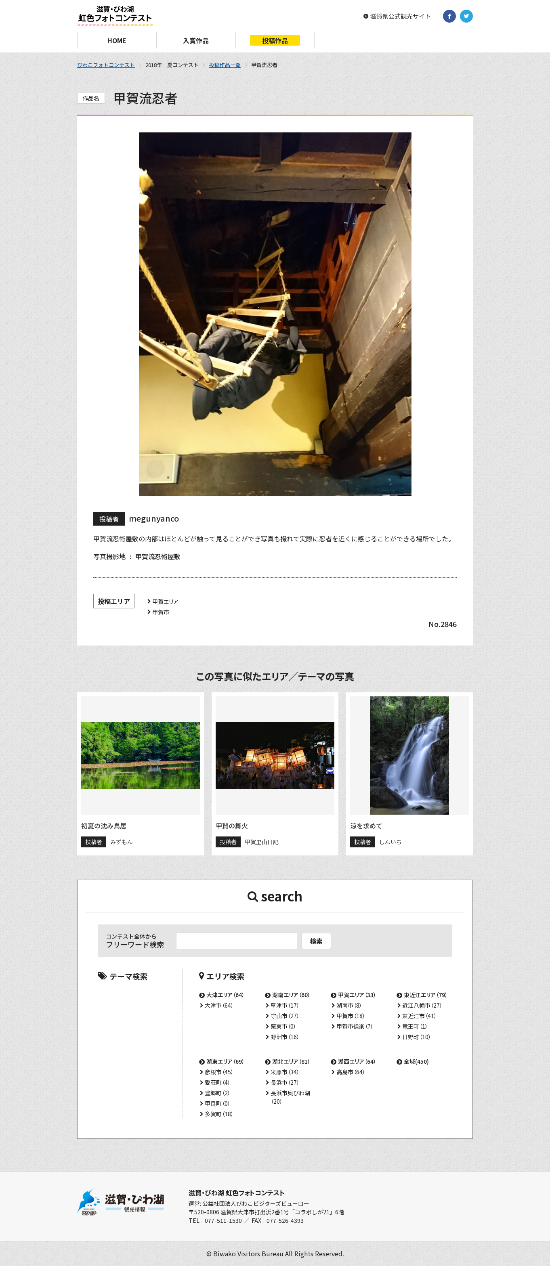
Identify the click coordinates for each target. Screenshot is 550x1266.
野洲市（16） (285, 1037)
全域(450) (416, 1061)
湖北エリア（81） (291, 1061)
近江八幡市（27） (422, 1005)
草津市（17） (285, 1005)
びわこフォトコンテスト (106, 65)
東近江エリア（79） (426, 995)
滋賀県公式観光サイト (400, 16)
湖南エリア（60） (291, 995)
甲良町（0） (218, 1103)
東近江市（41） (419, 1016)
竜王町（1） (415, 1026)
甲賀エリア (165, 601)
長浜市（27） (285, 1082)
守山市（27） (285, 1016)
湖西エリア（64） (357, 1061)
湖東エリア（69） (225, 1061)
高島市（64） (350, 1072)
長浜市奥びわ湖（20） (290, 1097)
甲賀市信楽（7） (355, 1026)
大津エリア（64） (225, 995)
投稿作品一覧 (225, 65)
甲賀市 (160, 612)
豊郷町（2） (218, 1093)
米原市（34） (285, 1072)
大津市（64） (219, 1005)
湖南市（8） (349, 1005)
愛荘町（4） (218, 1082)
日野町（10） (416, 1037)
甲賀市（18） (350, 1016)
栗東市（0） (283, 1026)
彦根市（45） (219, 1072)
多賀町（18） (219, 1114)
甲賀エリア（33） (357, 995)
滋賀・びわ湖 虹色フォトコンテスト (237, 1192)
